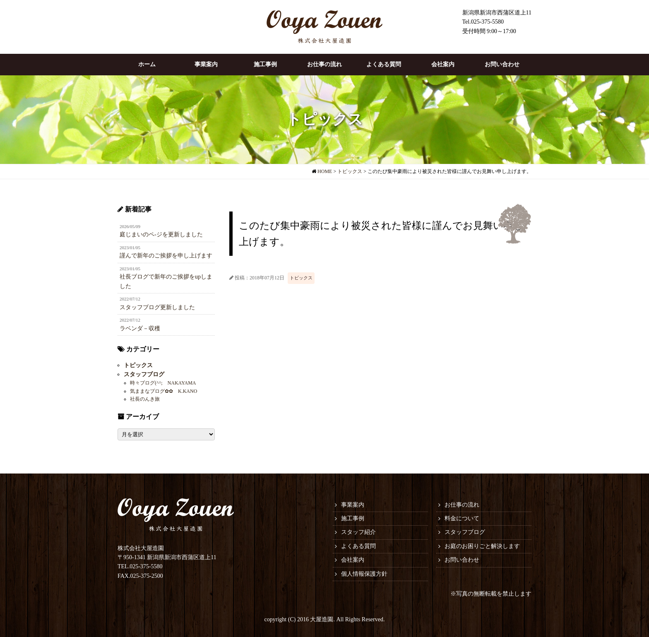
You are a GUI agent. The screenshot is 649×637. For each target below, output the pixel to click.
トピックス (301, 277)
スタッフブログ (144, 374)
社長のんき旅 (145, 399)
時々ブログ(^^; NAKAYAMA (163, 383)
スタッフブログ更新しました (166, 303)
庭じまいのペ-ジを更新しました (166, 230)
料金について (462, 518)
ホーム (147, 64)
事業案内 (206, 64)
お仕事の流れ (324, 64)
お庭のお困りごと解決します (482, 546)
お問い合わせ (502, 64)
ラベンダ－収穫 (166, 324)
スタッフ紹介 (358, 532)
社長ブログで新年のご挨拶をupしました (166, 277)
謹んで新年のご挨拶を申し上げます (166, 251)
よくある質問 (383, 64)
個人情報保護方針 (364, 574)
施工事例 (265, 64)
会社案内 (442, 64)
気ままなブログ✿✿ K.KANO (163, 391)
